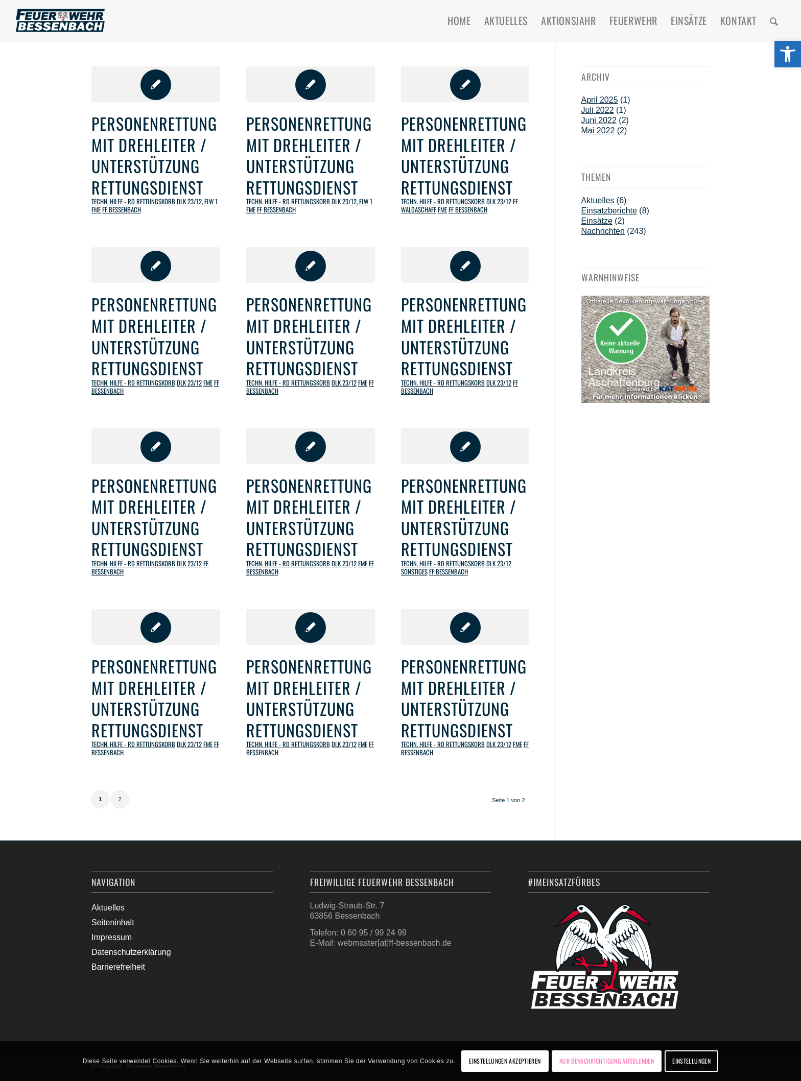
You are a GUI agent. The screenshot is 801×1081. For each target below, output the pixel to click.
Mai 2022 (598, 130)
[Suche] (774, 20)
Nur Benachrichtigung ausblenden (606, 1060)
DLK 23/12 (189, 201)
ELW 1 (211, 201)
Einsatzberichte (609, 210)
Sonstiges (414, 571)
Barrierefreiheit (118, 967)
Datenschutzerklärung (131, 952)
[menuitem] (459, 20)
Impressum (111, 937)
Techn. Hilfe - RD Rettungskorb (133, 201)
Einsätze (596, 221)
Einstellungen (691, 1060)
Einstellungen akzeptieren (504, 1060)
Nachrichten (603, 231)
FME (96, 209)
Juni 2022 (599, 120)
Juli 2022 (597, 110)
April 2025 (599, 99)
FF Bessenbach (121, 209)
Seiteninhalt (112, 922)
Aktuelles (598, 200)
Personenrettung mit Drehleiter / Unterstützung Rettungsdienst (154, 155)
